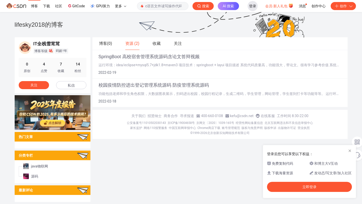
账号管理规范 (231, 128)
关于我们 (138, 116)
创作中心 (318, 6)
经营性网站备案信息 (249, 123)
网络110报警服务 (155, 128)
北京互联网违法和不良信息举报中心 (288, 123)
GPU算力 (100, 6)
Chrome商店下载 (209, 128)
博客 (34, 6)
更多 (120, 6)
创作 (343, 6)
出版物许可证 (287, 128)
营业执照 (304, 128)
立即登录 (309, 187)
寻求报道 (187, 116)
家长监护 (136, 128)
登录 (252, 6)
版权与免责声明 (252, 128)
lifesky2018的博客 (39, 24)
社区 (58, 6)
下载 (46, 6)
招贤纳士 (155, 116)
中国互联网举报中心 (182, 128)
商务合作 (171, 116)
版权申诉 (270, 128)
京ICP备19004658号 (181, 123)
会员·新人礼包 (279, 5)
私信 (71, 85)
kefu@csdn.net (242, 116)
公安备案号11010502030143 (146, 123)
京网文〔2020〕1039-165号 (215, 123)
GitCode (76, 6)
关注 (33, 85)
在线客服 (268, 116)
